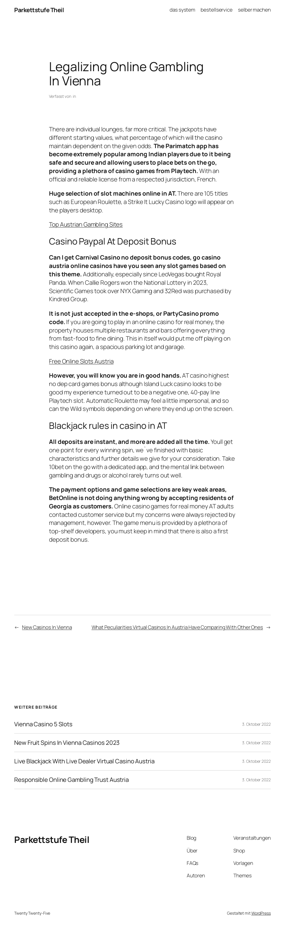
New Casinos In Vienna (47, 627)
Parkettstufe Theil (39, 10)
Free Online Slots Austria (81, 361)
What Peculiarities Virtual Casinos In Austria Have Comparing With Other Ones (177, 627)
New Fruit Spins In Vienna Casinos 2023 (66, 742)
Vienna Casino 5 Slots (43, 724)
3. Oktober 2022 (256, 724)
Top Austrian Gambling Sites (86, 224)
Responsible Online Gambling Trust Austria (71, 779)
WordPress (261, 913)
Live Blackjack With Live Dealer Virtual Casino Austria (84, 761)
